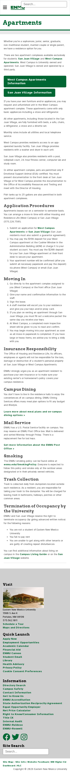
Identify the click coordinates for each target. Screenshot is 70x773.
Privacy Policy (12, 667)
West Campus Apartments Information (26, 81)
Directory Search (14, 685)
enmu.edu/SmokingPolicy (20, 464)
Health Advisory (13, 664)
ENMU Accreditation (16, 699)
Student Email (12, 656)
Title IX (8, 717)
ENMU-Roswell (12, 728)
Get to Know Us (13, 696)
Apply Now (10, 638)
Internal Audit (12, 721)
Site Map (8, 762)
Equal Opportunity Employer (22, 707)
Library (7, 660)
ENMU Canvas (12, 653)
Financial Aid (12, 649)
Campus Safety (13, 688)
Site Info (20, 762)
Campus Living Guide (33, 554)
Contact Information (17, 692)
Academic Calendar (16, 646)
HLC (19, 765)
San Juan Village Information (29, 92)
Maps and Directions (16, 627)
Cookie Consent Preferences (22, 671)
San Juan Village (29, 58)
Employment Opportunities (21, 642)
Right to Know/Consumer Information (28, 714)
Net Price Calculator (17, 710)
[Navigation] (5, 7)
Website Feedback (38, 762)
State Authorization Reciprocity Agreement (32, 703)
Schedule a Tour (13, 624)
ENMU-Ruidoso (13, 724)
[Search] (44, 4)
